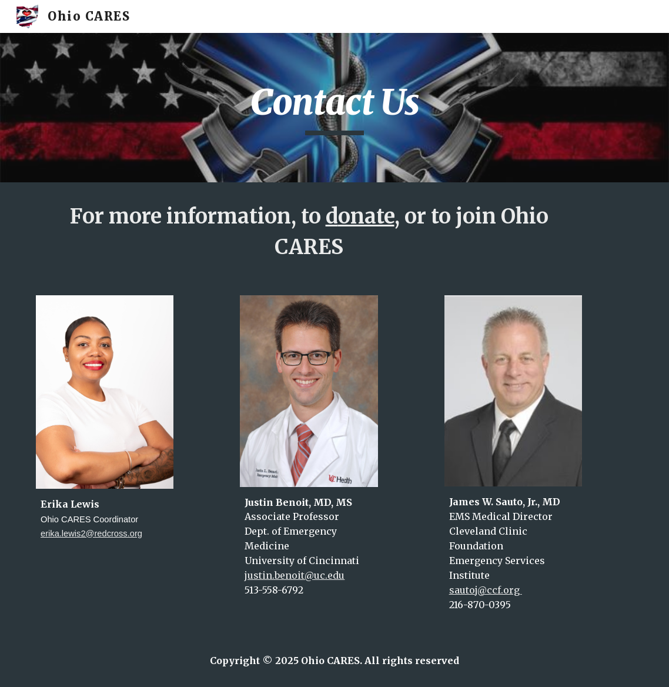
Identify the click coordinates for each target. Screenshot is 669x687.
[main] (334, 107)
